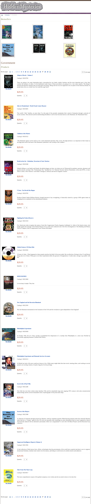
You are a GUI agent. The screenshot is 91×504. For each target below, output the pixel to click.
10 (25, 71)
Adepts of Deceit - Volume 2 (25, 75)
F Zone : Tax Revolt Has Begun (26, 190)
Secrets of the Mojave (23, 411)
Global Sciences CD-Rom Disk (25, 247)
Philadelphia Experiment (24, 328)
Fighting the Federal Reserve (25, 218)
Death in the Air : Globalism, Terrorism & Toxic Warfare (33, 161)
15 (37, 71)
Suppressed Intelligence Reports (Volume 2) (29, 442)
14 (35, 71)
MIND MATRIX (22, 276)
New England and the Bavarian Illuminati (29, 302)
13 (32, 71)
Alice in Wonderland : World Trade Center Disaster (31, 106)
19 (47, 71)
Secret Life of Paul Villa (24, 384)
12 (30, 71)
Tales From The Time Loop (25, 470)
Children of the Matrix (23, 133)
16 (40, 71)
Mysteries (7, 14)
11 (28, 71)
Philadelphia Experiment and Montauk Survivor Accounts (33, 356)
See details (9, 89)
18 (45, 71)
